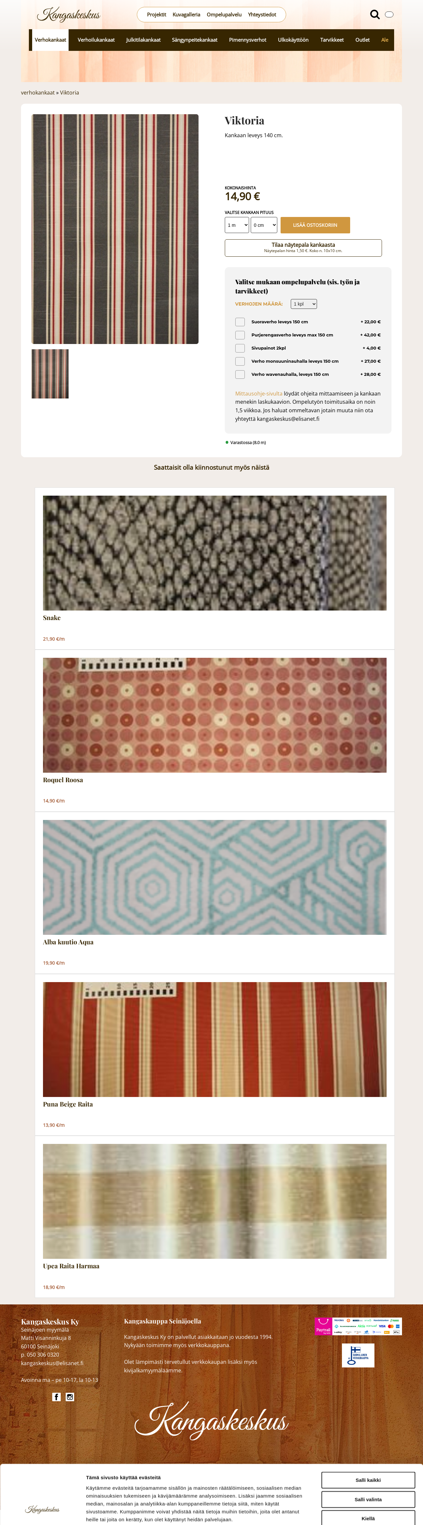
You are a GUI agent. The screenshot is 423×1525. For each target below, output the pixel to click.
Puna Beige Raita (68, 1104)
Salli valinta (368, 1449)
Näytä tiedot (351, 1512)
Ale (384, 40)
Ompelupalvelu (224, 14)
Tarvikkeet (332, 40)
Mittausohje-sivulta (259, 393)
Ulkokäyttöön (293, 40)
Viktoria (69, 92)
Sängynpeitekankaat (194, 40)
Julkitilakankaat (143, 40)
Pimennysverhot (247, 40)
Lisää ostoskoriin (315, 225)
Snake (52, 618)
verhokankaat (38, 92)
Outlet (362, 40)
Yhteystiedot (262, 14)
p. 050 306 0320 (40, 1354)
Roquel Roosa (63, 780)
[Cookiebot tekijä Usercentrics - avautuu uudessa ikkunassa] (42, 1512)
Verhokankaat (50, 40)
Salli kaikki (368, 1430)
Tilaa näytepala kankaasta (303, 247)
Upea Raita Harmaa (71, 1266)
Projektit (156, 14)
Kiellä (368, 1468)
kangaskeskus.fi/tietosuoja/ (143, 1485)
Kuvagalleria (186, 14)
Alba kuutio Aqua (68, 942)
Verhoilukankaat (96, 40)
